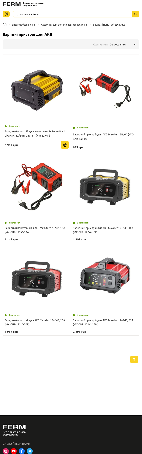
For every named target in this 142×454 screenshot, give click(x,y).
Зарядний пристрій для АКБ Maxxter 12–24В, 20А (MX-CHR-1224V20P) (35, 322)
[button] (6, 14)
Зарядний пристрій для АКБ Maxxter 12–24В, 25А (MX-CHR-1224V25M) (103, 322)
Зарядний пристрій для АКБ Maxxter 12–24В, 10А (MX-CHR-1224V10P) (103, 230)
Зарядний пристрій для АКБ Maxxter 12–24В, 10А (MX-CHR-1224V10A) (35, 230)
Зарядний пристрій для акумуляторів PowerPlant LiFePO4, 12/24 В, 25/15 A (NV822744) (35, 133)
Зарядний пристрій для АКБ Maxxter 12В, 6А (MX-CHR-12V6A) (103, 136)
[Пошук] (135, 14)
